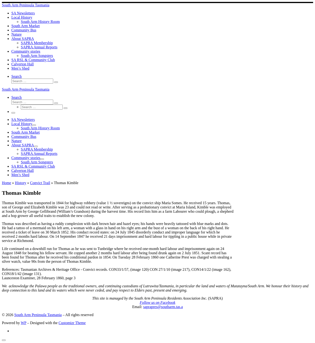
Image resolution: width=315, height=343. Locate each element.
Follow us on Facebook (157, 303)
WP (23, 323)
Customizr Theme (72, 323)
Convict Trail (40, 183)
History (20, 183)
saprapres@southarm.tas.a (163, 307)
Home (6, 183)
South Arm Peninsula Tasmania (38, 315)
